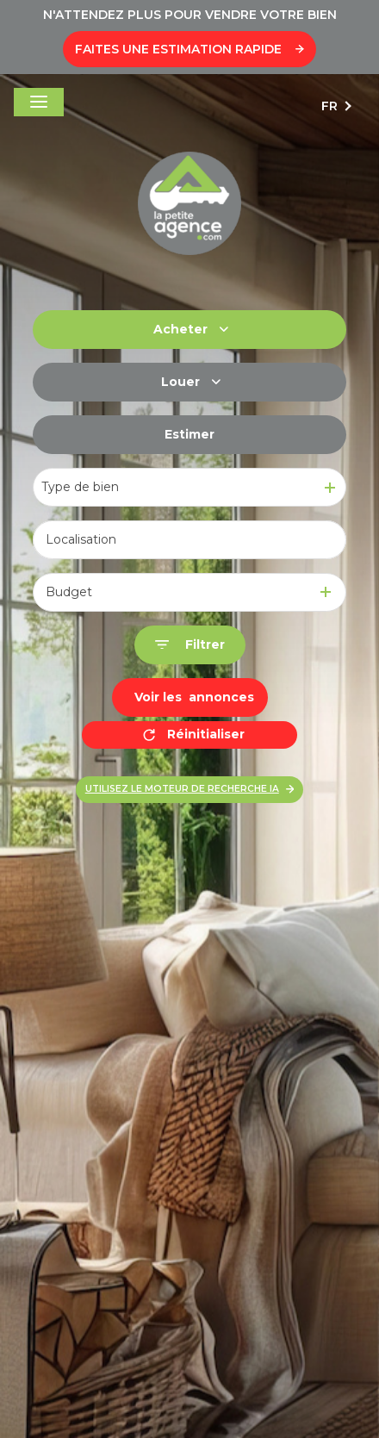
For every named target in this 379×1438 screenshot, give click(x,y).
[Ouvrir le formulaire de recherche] (189, 645)
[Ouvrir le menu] (39, 102)
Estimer (189, 434)
